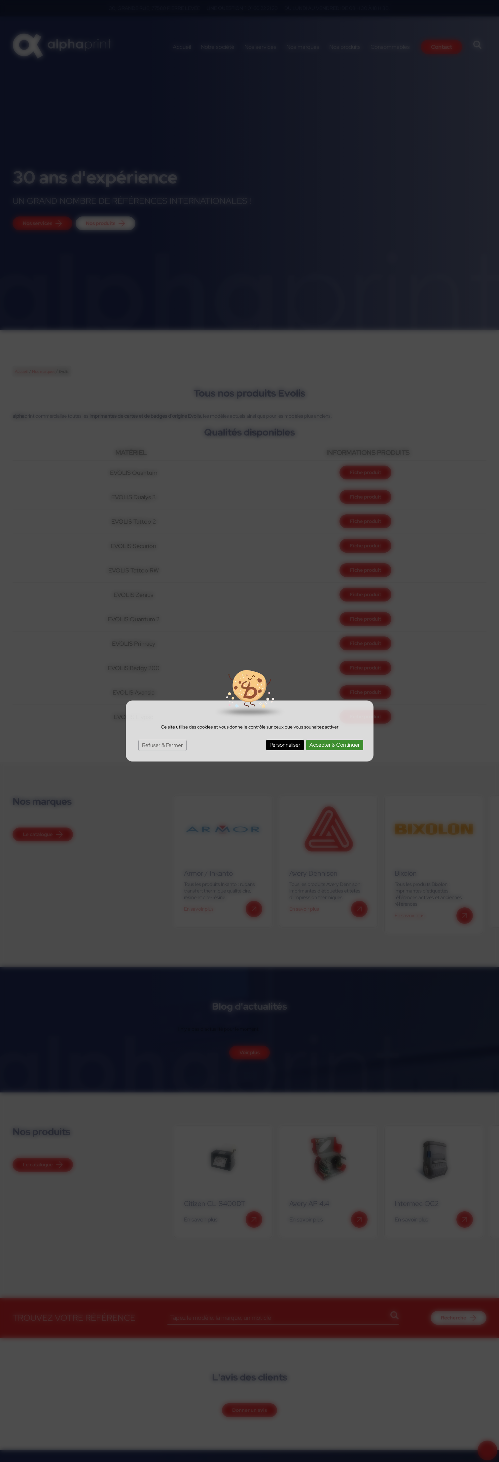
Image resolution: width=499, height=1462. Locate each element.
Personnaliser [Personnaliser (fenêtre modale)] (285, 744)
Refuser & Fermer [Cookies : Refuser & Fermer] (162, 745)
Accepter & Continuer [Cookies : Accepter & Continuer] (334, 744)
